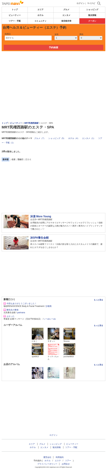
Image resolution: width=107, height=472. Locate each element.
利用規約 (60, 457)
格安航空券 (66, 21)
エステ (58, 460)
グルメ (66, 9)
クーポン (92, 21)
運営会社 (47, 457)
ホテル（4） (73, 138)
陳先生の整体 (13, 310)
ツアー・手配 (15, 21)
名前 (13, 159)
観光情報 (92, 15)
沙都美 (49, 306)
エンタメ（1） (88, 138)
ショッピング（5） (57, 138)
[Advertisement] (53, 61)
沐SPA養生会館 (39, 237)
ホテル (40, 15)
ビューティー (15, 15)
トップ (15, 9)
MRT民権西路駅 (31, 123)
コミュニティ (40, 21)
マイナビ (91, 3)
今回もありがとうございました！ (22, 303)
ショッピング (92, 9)
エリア (40, 9)
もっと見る (98, 300)
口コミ (28, 159)
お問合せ (66, 464)
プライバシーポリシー (47, 464)
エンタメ (66, 15)
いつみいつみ (50, 319)
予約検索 (53, 47)
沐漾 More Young (40, 216)
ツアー (68, 460)
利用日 (8, 34)
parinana (21, 312)
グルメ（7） (39, 138)
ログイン (81, 3)
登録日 (20, 159)
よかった (11, 316)
